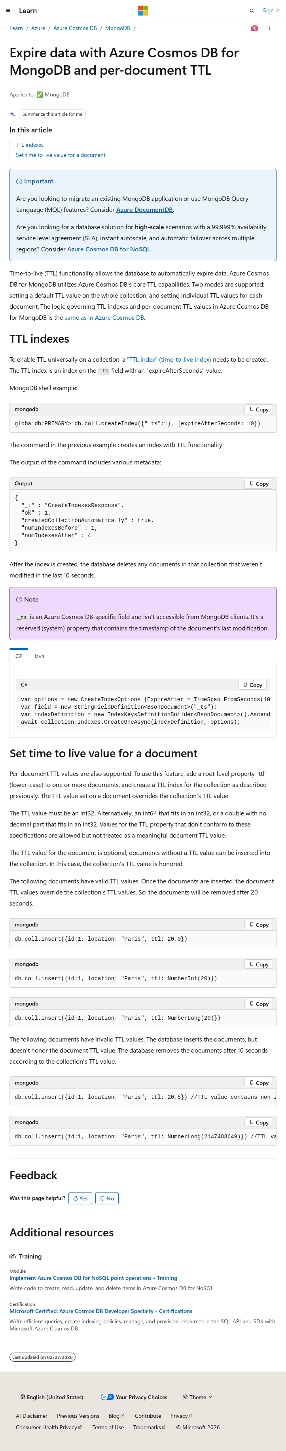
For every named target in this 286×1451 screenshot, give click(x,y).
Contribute (148, 1415)
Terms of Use (108, 1427)
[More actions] (270, 28)
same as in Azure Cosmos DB (104, 317)
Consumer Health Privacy (46, 1427)
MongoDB (117, 28)
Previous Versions (78, 1415)
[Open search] (252, 11)
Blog (114, 1415)
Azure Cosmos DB (75, 28)
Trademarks (147, 1427)
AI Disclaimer (31, 1415)
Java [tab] (39, 656)
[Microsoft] (143, 11)
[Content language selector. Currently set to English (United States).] (52, 1397)
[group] (143, 711)
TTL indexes (30, 144)
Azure (38, 28)
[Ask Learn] (255, 28)
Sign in (271, 10)
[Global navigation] (8, 11)
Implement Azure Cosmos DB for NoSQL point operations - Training (93, 1277)
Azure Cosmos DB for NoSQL (108, 249)
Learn (16, 28)
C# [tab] (18, 656)
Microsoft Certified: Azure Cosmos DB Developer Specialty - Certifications (100, 1311)
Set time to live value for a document (61, 154)
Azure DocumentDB (144, 209)
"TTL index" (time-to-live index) (169, 359)
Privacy (179, 1415)
